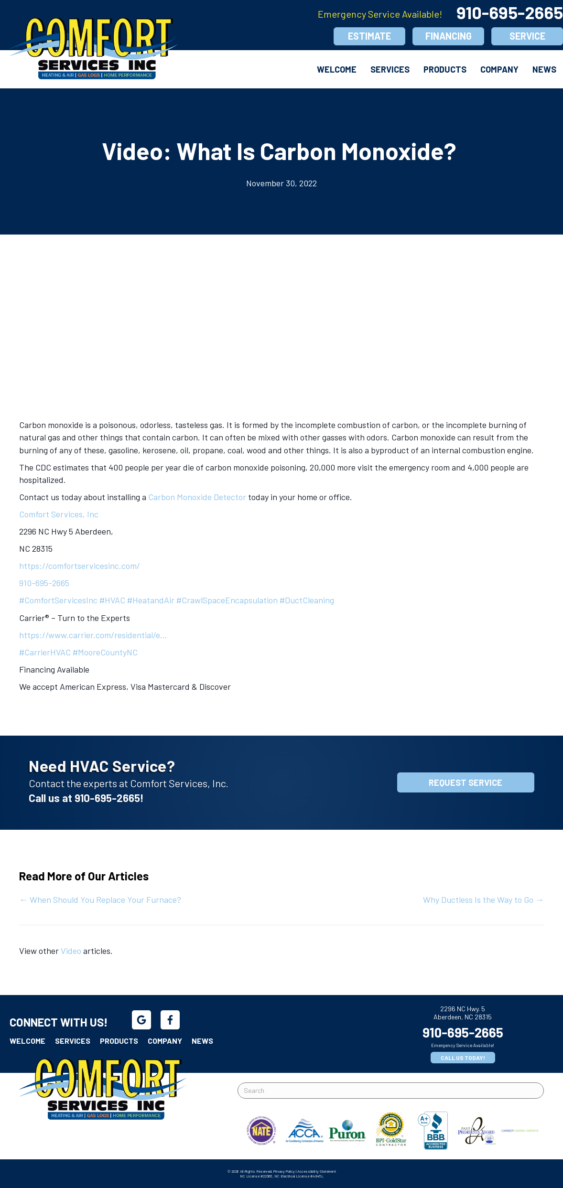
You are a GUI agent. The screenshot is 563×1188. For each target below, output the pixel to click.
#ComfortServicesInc (58, 600)
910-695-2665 (44, 583)
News (544, 69)
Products (444, 69)
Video (71, 950)
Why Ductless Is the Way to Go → (483, 899)
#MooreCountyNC (105, 652)
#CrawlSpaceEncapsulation (227, 600)
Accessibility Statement (316, 1171)
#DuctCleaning (307, 600)
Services (390, 69)
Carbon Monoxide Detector (197, 497)
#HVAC (112, 600)
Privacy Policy (284, 1171)
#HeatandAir (150, 600)
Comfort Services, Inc (58, 514)
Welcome (337, 69)
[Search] (391, 1090)
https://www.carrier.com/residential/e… (93, 635)
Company (499, 69)
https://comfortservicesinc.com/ (79, 565)
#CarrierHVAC (45, 652)
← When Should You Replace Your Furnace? (100, 899)
